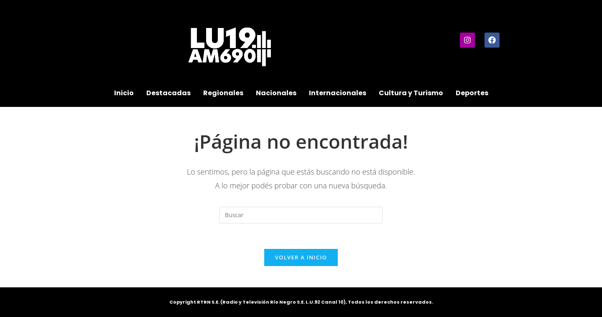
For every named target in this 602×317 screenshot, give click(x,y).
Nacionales (276, 93)
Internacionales (337, 93)
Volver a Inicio (301, 257)
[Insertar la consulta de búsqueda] (301, 215)
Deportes (472, 93)
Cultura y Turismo (411, 93)
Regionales (223, 93)
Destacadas (168, 93)
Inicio (124, 93)
